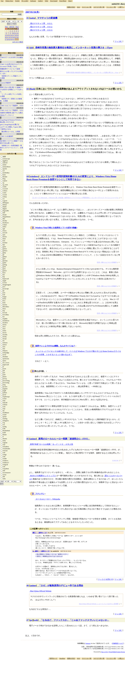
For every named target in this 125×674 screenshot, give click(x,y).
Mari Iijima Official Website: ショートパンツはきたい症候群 (98, 604)
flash (32, 89)
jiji (31, 47)
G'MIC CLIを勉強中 (6, 136)
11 (16, 33)
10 (14, 33)
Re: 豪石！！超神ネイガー (42, 551)
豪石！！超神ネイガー (40, 533)
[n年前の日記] (47, 12)
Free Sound (53, 1)
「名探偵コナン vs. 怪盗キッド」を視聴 (11, 77)
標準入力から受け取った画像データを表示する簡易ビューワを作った (11, 90)
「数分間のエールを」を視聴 (10, 131)
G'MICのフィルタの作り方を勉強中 (11, 58)
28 (8, 39)
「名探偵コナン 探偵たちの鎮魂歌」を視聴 (11, 100)
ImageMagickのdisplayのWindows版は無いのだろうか (11, 121)
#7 (28, 620)
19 (18, 35)
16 (12, 35)
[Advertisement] (82, 667)
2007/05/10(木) (32, 12)
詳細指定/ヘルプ (117, 643)
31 (14, 39)
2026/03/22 (19, 138)
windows (34, 176)
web (36, 620)
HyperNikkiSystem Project (117, 652)
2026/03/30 (19, 55)
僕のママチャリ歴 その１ (41, 23)
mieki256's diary (118, 4)
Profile (17, 1)
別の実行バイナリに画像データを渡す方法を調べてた (11, 142)
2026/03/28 (19, 80)
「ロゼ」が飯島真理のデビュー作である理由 (60, 585)
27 (6, 39)
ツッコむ (118, 41)
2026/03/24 (19, 117)
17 (14, 35)
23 (12, 37)
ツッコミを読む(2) (105, 579)
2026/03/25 (19, 108)
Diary (70, 1)
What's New (9, 1)
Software (33, 1)
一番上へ (121, 658)
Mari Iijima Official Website (40, 591)
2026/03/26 (19, 103)
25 (16, 37)
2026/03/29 (19, 62)
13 (6, 35)
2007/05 (11, 27)
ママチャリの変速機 (47, 18)
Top (2, 1)
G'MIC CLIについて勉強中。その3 (11, 105)
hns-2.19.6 (104, 652)
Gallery (40, 1)
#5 (28, 438)
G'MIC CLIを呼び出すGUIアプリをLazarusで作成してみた (11, 65)
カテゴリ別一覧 (99, 7)
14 (8, 35)
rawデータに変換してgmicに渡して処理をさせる (11, 128)
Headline (62, 658)
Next (17, 27)
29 (10, 39)
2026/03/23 (19, 134)
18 (16, 35)
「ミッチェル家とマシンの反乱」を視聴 (11, 95)
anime (33, 438)
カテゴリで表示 (17, 42)
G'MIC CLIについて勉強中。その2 (11, 110)
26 (18, 37)
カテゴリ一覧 (11, 154)
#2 (28, 47)
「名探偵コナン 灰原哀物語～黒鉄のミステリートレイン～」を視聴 (11, 148)
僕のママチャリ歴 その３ (41, 30)
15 (10, 35)
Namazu (87, 643)
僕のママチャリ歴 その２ (41, 27)
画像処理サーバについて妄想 (10, 69)
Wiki (46, 1)
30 (12, 39)
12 (18, 33)
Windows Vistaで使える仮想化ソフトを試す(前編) (56, 228)
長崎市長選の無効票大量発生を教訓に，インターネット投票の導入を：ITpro (73, 47)
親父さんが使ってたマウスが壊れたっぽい (11, 72)
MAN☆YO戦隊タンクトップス (43, 476)
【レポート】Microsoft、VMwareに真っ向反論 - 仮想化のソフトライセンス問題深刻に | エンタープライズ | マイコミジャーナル (75, 198)
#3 (28, 89)
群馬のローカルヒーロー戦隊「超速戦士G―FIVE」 (64, 438)
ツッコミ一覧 (111, 7)
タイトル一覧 (86, 7)
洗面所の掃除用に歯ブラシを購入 (11, 113)
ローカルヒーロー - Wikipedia (48, 499)
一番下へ (121, 7)
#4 (28, 176)
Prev (6, 27)
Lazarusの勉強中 (5, 83)
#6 (28, 585)
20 (6, 37)
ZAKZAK (115, 460)
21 (8, 37)
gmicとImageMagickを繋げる (9, 124)
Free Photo (62, 1)
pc (31, 620)
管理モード (53, 658)
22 (10, 37)
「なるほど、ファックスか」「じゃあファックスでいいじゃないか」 (74, 620)
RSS (78, 7)
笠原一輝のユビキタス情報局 (107, 262)
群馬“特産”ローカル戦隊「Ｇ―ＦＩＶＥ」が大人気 (51, 444)
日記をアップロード (7, 115)
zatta (32, 18)
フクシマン (40, 494)
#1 (28, 18)
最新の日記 (71, 7)
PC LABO (25, 1)
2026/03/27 (19, 85)
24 (14, 37)
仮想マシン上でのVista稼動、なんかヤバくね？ (55, 346)
